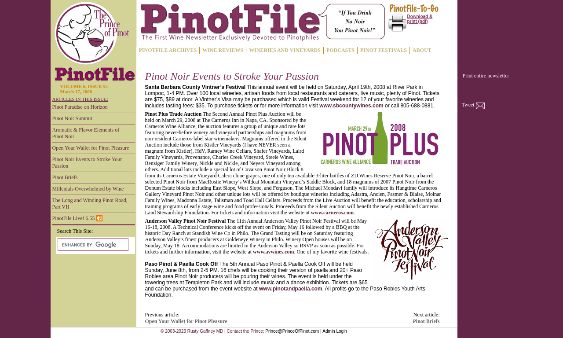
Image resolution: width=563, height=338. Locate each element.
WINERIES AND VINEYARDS (285, 50)
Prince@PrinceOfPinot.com (292, 331)
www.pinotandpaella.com (290, 289)
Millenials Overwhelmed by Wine (88, 189)
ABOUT (422, 50)
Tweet (468, 105)
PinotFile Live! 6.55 (77, 218)
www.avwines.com (273, 252)
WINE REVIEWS (222, 50)
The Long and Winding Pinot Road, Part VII (90, 203)
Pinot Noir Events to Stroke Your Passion (87, 162)
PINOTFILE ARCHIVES (168, 50)
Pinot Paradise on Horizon (80, 107)
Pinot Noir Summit (72, 118)
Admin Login (334, 331)
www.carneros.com (332, 212)
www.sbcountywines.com (351, 106)
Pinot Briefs (65, 177)
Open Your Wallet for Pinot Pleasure (90, 148)
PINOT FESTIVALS (383, 50)
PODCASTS (340, 50)
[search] (92, 245)
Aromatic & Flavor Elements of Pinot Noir (86, 133)
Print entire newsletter (486, 76)
